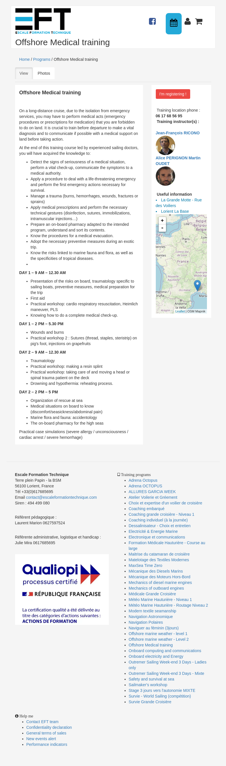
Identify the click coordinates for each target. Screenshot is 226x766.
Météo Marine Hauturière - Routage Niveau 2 (168, 605)
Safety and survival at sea (151, 679)
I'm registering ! (172, 94)
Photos (44, 73)
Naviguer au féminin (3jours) (154, 628)
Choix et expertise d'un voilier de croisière (165, 503)
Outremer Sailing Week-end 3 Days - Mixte (166, 673)
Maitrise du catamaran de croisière (159, 554)
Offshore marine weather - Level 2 (159, 639)
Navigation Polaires (146, 622)
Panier (199, 19)
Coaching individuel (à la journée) (158, 520)
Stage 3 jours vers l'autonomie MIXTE (162, 690)
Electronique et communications (157, 537)
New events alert (41, 738)
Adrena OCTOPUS (145, 486)
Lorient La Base (175, 211)
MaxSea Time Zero (145, 565)
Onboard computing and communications (165, 650)
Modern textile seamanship (152, 611)
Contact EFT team (42, 721)
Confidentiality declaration (49, 727)
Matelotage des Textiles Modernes (159, 560)
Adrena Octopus (143, 480)
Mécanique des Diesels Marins (156, 571)
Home (24, 59)
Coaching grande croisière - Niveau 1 (161, 514)
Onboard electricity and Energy (156, 656)
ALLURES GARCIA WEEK (152, 491)
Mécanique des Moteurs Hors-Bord (159, 577)
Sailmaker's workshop (148, 684)
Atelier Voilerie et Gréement (153, 497)
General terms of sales (46, 733)
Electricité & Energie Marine (153, 531)
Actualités (153, 19)
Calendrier (174, 23)
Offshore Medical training (151, 645)
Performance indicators (46, 744)
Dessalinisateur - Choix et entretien (160, 525)
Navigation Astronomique (151, 616)
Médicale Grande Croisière (152, 594)
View (26, 73)
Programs (42, 59)
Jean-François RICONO (178, 133)
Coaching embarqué (147, 508)
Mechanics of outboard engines (156, 588)
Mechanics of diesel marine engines (160, 582)
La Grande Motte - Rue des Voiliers (179, 203)
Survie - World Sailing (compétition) (160, 696)
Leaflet (180, 311)
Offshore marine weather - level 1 (158, 633)
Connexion (188, 19)
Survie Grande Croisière (150, 702)
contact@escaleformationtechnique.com (61, 497)
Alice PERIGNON (172, 158)
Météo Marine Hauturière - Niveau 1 (160, 599)
